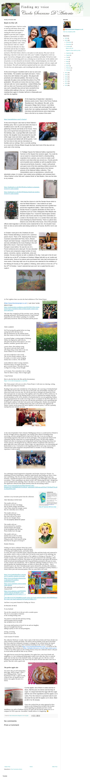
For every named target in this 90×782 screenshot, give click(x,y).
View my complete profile (69, 31)
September (69, 53)
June (67, 59)
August (68, 55)
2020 (66, 74)
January (68, 70)
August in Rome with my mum (73, 50)
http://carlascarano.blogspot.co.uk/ (74, 29)
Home (31, 766)
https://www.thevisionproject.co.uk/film (16, 381)
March (68, 65)
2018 (66, 79)
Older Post (54, 766)
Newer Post (7, 766)
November (69, 44)
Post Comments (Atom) (16, 769)
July (67, 57)
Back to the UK (69, 48)
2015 (66, 85)
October (68, 46)
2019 (66, 77)
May (67, 61)
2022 (66, 40)
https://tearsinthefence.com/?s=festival (15, 119)
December (69, 42)
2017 (66, 81)
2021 (66, 72)
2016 (66, 83)
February (68, 68)
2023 (66, 38)
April (67, 63)
